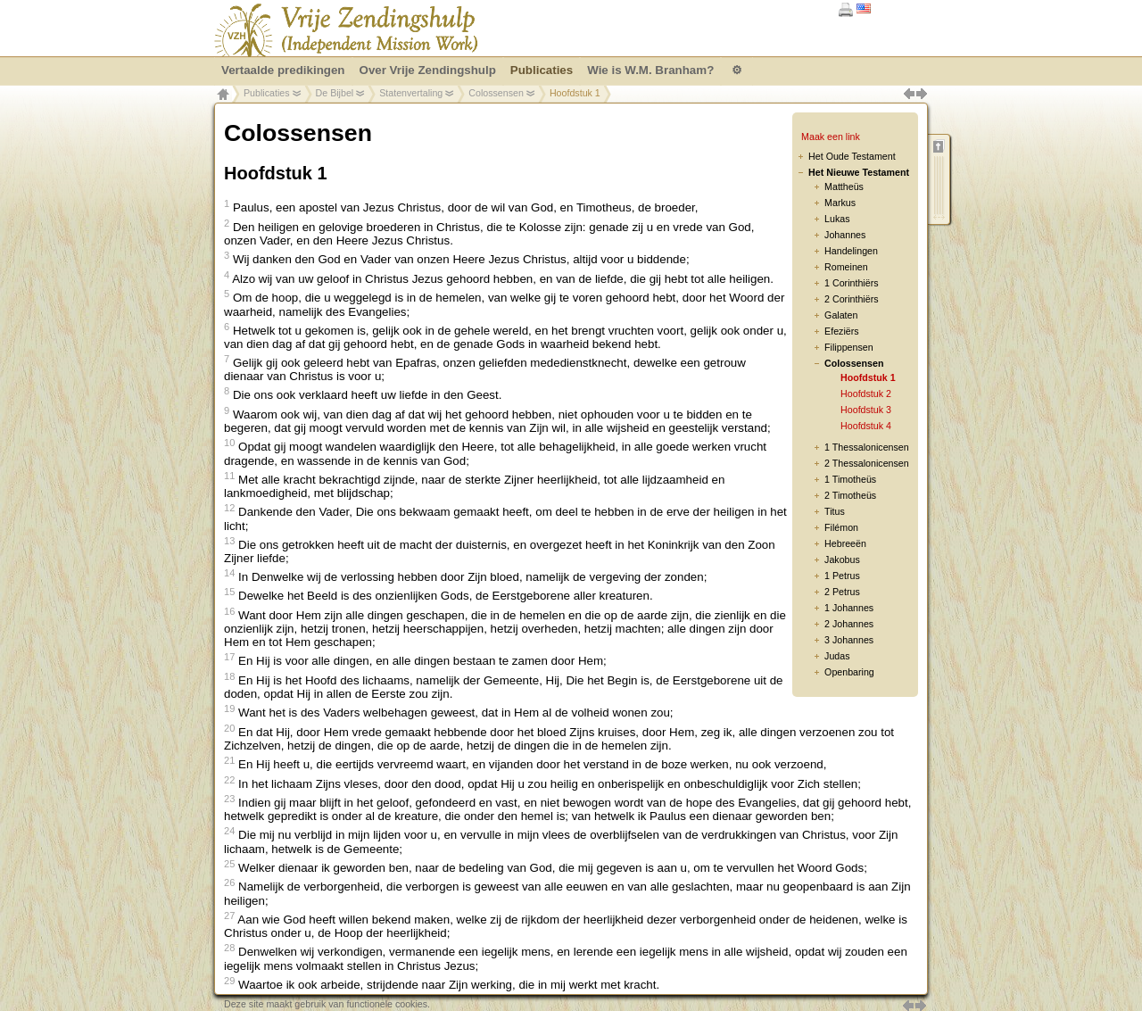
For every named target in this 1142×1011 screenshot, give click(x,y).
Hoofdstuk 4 (865, 425)
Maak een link (830, 136)
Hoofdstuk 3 (865, 409)
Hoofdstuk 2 (865, 393)
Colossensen (496, 92)
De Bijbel (335, 92)
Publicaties (267, 92)
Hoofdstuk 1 (868, 377)
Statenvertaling (411, 92)
